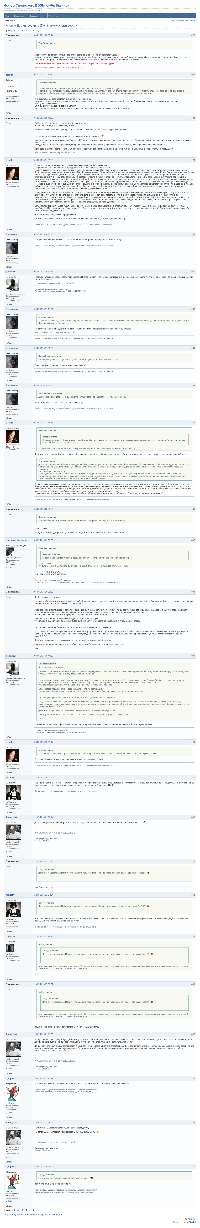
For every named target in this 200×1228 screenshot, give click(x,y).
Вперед (37, 31)
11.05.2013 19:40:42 (44, 778)
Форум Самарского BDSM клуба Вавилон (37, 6)
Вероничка (12, 235)
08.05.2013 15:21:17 (44, 743)
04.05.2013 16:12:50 (44, 235)
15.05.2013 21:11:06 (44, 1035)
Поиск (43, 17)
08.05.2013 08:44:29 (44, 657)
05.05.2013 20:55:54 (44, 510)
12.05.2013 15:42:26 (44, 862)
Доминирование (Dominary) (36, 26)
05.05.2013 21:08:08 (44, 541)
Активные (179, 21)
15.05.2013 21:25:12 (44, 1079)
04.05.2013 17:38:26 (44, 349)
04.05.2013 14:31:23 (44, 161)
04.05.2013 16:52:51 (44, 273)
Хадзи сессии (68, 26)
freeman (10, 937)
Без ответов (190, 21)
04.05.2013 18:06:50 (44, 386)
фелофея (11, 272)
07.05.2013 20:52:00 (44, 593)
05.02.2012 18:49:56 (44, 119)
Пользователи (21, 17)
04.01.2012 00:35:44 (44, 36)
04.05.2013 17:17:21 (44, 310)
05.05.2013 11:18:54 (44, 424)
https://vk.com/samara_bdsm (31, 12)
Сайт (11, 568)
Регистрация (54, 17)
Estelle (10, 161)
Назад (17, 31)
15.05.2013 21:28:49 (44, 1124)
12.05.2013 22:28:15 (44, 937)
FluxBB (191, 1223)
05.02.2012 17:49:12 (44, 76)
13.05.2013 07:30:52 (44, 985)
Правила (33, 17)
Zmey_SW (12, 818)
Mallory (10, 778)
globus (9, 75)
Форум (9, 17)
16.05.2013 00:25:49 (44, 1168)
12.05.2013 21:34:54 (44, 896)
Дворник (11, 1079)
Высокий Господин (17, 541)
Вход (65, 17)
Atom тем (191, 1220)
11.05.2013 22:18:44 (44, 818)
